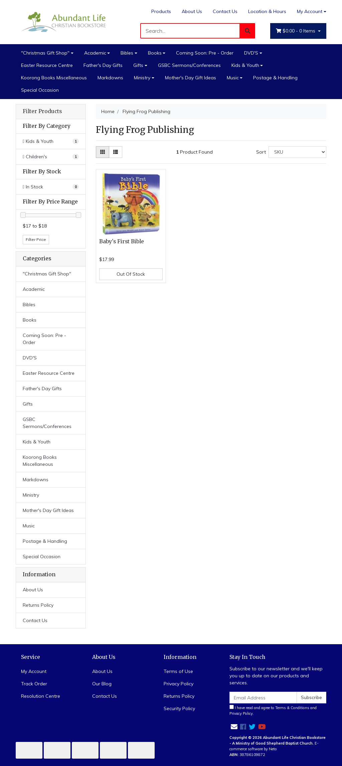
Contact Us (225, 11)
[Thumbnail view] (102, 152)
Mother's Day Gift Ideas (190, 78)
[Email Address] (263, 697)
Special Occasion (40, 90)
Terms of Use (178, 671)
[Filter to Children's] (51, 157)
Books (155, 53)
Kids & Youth (245, 65)
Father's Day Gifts (103, 65)
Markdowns (110, 78)
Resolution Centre (40, 696)
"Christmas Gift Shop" (45, 53)
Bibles (127, 53)
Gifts (138, 65)
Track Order (34, 684)
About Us (192, 11)
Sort (261, 152)
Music (233, 78)
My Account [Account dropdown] (309, 11)
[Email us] (234, 726)
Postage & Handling (275, 78)
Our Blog (102, 684)
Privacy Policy (178, 684)
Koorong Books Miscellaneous (54, 78)
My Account (33, 671)
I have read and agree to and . (273, 710)
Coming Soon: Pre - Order (204, 53)
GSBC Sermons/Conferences (189, 65)
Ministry (142, 78)
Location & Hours (267, 11)
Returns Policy (38, 605)
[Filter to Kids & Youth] (51, 141)
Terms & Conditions (292, 707)
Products (161, 11)
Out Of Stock (131, 274)
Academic (95, 53)
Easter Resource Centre (47, 65)
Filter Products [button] (42, 111)
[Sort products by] (297, 152)
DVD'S (251, 53)
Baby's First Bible (121, 241)
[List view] (115, 152)
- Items (296, 30)
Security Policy (179, 708)
